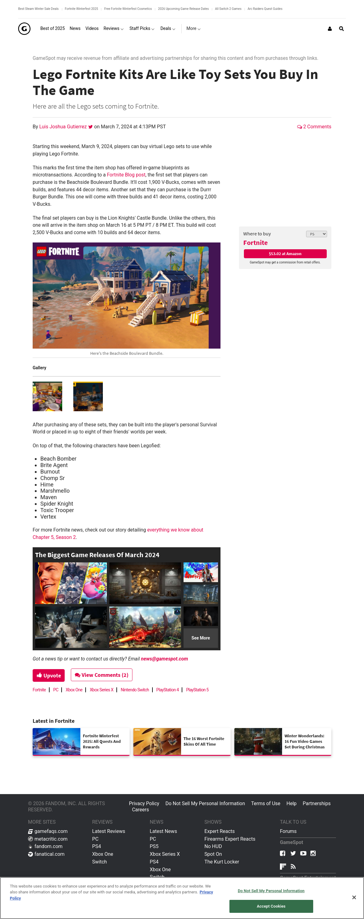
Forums (288, 831)
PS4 (96, 846)
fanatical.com (46, 854)
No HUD (213, 846)
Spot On (213, 854)
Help (291, 803)
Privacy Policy (144, 803)
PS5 (154, 846)
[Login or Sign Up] (329, 28)
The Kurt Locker (221, 862)
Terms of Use (266, 803)
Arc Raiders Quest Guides (265, 8)
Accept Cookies (271, 906)
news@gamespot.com (164, 659)
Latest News (163, 831)
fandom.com (45, 846)
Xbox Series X (101, 689)
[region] (182, 898)
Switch (99, 862)
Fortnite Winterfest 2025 (81, 8)
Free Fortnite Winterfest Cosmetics (128, 8)
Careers (140, 810)
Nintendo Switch (135, 689)
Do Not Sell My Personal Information (205, 803)
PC (56, 689)
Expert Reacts (219, 831)
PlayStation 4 (167, 689)
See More (201, 637)
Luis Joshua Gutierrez (63, 127)
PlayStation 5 (197, 689)
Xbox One (74, 689)
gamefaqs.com (48, 831)
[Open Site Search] (341, 28)
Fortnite (255, 242)
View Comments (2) (102, 674)
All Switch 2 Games (228, 8)
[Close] (354, 897)
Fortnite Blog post (126, 175)
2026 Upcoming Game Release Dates (183, 8)
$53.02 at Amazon (285, 253)
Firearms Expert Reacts (229, 839)
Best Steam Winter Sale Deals (38, 8)
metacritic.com (47, 839)
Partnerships (317, 803)
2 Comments (314, 127)
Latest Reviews (108, 831)
